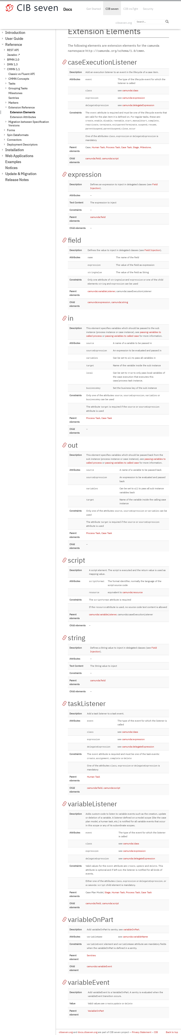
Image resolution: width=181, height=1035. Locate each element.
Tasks (11, 83)
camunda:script (110, 158)
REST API (13, 50)
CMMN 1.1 (13, 69)
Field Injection (152, 250)
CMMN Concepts (18, 79)
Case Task (126, 147)
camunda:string (119, 302)
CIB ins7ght (130, 9)
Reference (13, 44)
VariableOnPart (96, 1010)
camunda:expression (133, 97)
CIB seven (112, 9)
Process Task (113, 147)
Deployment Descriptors (22, 144)
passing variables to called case (122, 335)
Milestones (15, 93)
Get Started (93, 9)
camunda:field (93, 158)
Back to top (172, 1032)
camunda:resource (133, 592)
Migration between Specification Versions (28, 123)
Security (148, 9)
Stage (136, 147)
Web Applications (19, 156)
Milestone (145, 147)
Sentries (13, 98)
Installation (14, 150)
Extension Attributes (23, 117)
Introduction (15, 32)
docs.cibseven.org (87, 1032)
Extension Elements (22, 112)
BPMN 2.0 (13, 59)
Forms (11, 130)
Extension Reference (21, 107)
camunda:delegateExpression (138, 105)
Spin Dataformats (18, 135)
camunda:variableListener (101, 291)
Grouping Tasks (18, 88)
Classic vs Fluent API (21, 74)
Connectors (14, 140)
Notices (11, 167)
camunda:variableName (135, 936)
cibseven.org (124, 23)
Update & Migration (20, 173)
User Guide (14, 38)
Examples (13, 162)
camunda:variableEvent (99, 966)
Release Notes (17, 179)
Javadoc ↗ (13, 55)
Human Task (98, 147)
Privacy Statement (141, 1032)
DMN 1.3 (12, 64)
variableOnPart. (131, 929)
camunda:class (130, 90)
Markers (13, 102)
